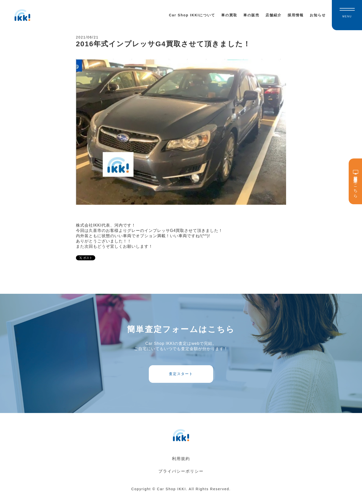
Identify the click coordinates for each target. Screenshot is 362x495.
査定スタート (181, 374)
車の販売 (251, 15)
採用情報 (296, 15)
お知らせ (318, 15)
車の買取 (229, 15)
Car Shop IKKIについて (192, 15)
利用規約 (181, 459)
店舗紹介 (273, 15)
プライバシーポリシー (181, 471)
